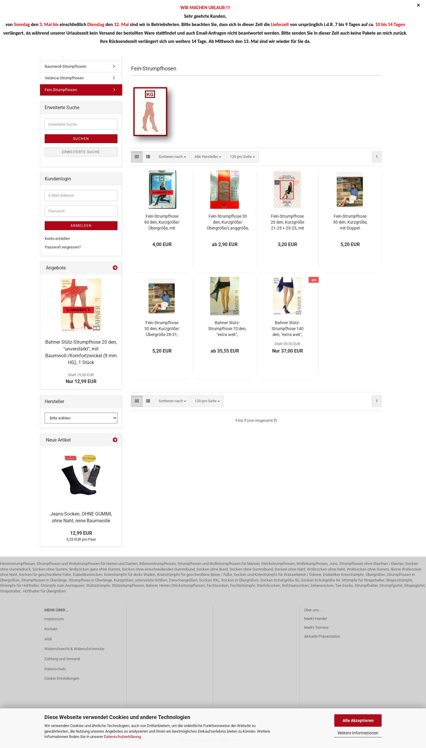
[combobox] (172, 157)
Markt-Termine (316, 627)
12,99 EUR (81, 533)
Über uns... (313, 610)
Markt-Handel (315, 618)
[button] (137, 157)
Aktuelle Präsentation (322, 636)
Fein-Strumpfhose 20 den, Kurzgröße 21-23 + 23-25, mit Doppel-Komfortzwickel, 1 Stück (287, 222)
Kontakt (50, 629)
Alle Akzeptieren (358, 720)
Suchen (81, 139)
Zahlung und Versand (62, 659)
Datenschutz (55, 669)
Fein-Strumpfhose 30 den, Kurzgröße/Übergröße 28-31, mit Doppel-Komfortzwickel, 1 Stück (162, 328)
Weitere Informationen (358, 733)
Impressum (54, 619)
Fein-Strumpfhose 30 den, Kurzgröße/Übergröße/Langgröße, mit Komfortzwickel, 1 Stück (228, 222)
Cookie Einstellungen (61, 678)
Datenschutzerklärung (122, 736)
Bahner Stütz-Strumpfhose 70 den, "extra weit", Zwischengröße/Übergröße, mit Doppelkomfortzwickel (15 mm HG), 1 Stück (227, 328)
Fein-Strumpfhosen (61, 90)
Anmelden (81, 226)
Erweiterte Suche (81, 152)
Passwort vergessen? (63, 247)
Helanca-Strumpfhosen (64, 78)
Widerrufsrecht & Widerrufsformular (74, 649)
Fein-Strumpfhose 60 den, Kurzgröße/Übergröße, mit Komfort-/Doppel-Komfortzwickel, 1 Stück (162, 222)
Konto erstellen (57, 238)
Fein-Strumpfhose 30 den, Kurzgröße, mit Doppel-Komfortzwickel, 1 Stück (350, 222)
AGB (48, 639)
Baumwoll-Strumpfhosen (65, 66)
